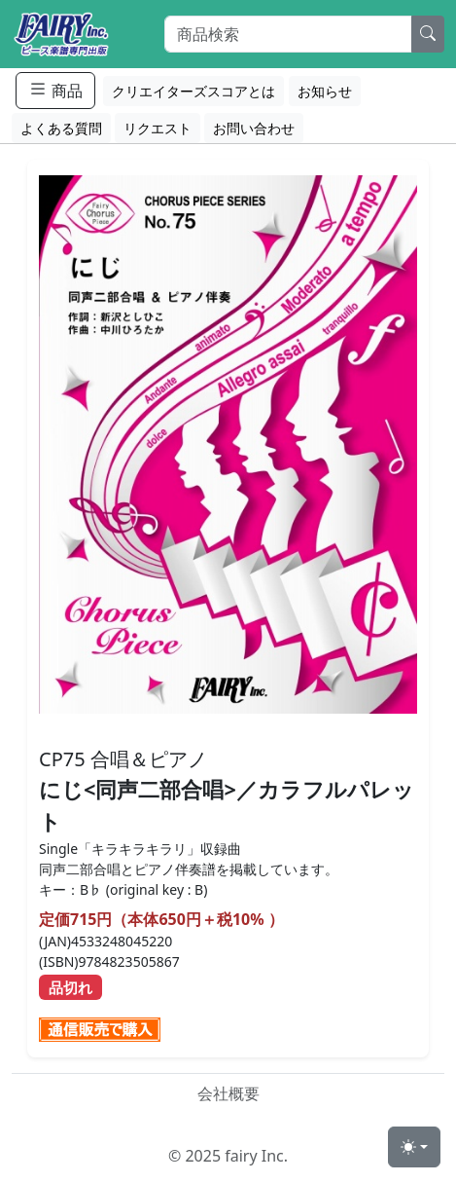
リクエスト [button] (157, 128)
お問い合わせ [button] (254, 128)
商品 (55, 90)
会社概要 (228, 1093)
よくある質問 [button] (61, 128)
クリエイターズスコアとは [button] (193, 91)
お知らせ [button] (325, 91)
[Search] (288, 34)
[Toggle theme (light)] (414, 1147)
